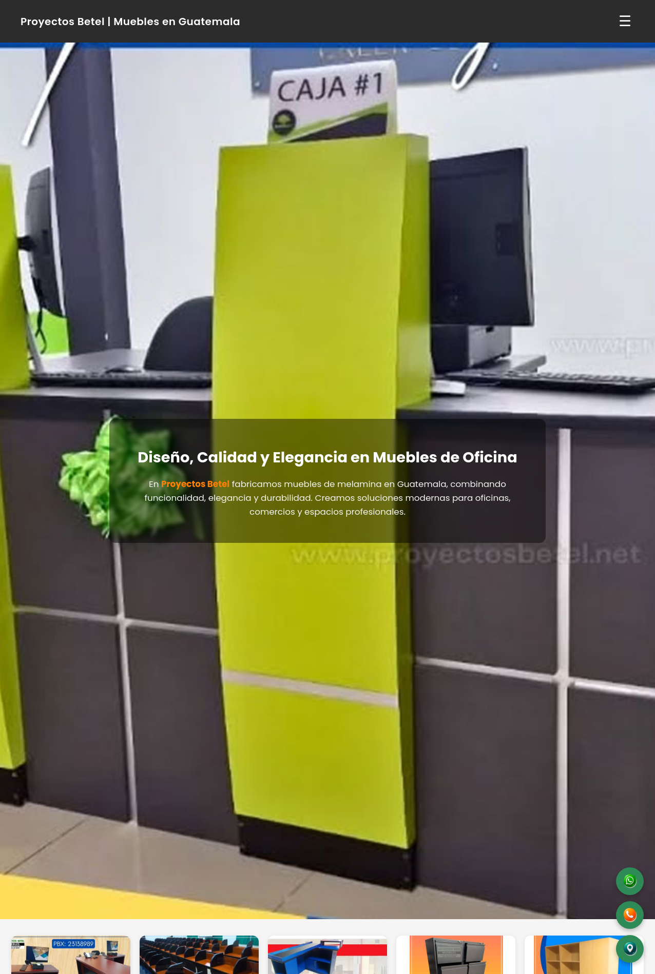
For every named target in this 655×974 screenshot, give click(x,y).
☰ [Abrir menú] (625, 21)
